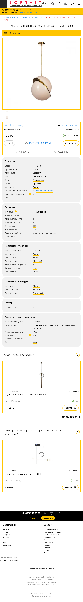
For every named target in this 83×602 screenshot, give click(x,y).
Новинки (5, 540)
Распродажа (6, 537)
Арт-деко (37, 183)
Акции (4, 542)
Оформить (48, 518)
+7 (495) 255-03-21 (10, 12)
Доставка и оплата (51, 529)
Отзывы (47, 545)
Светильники (26, 17)
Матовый (37, 261)
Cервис (48, 524)
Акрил (36, 187)
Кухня (51, 325)
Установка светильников (53, 532)
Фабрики (5, 532)
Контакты (6, 529)
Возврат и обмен (50, 537)
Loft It (7, 125)
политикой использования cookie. (42, 584)
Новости (47, 548)
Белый (36, 257)
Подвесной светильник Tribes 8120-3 (23, 474)
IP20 (35, 332)
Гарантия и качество (51, 535)
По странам (6, 535)
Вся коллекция (71, 417)
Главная (6, 17)
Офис (35, 325)
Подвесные (38, 17)
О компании (9, 524)
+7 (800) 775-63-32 (10, 10)
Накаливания (39, 212)
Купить (70, 143)
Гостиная (43, 325)
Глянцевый (38, 293)
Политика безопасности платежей (41, 568)
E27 (34, 226)
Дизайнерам (48, 542)
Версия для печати (68, 125)
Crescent (37, 173)
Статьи (46, 550)
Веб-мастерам (49, 540)
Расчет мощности (44, 190)
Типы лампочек (50, 553)
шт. (32, 518)
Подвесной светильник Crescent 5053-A (25, 394)
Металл (36, 286)
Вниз (35, 271)
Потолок (37, 321)
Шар (35, 268)
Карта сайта (6, 545)
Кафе (57, 325)
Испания (17, 125)
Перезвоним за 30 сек (28, 12)
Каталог (15, 17)
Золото (36, 289)
